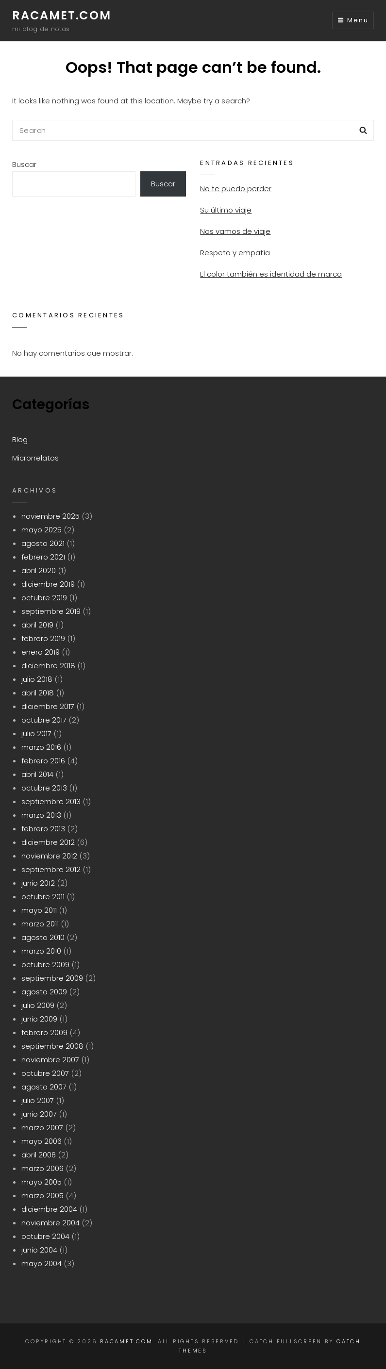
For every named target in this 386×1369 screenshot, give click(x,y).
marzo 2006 (42, 1168)
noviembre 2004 (50, 1223)
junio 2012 (38, 883)
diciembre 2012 (48, 842)
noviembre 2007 (50, 1060)
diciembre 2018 (48, 665)
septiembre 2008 (52, 1046)
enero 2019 (40, 652)
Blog (20, 439)
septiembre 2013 (51, 801)
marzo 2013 (41, 815)
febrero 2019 (43, 638)
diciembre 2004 (49, 1209)
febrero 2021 (43, 557)
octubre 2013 (44, 788)
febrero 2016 (43, 761)
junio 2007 (39, 1114)
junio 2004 (39, 1250)
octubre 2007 (45, 1073)
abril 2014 (37, 774)
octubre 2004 (45, 1236)
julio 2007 (37, 1100)
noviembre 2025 (50, 516)
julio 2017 (36, 733)
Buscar (24, 164)
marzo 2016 (41, 747)
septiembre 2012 (51, 869)
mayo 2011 (39, 910)
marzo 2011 (40, 924)
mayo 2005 (41, 1182)
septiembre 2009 (52, 978)
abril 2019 (37, 625)
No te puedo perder (235, 188)
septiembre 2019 (51, 611)
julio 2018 (36, 679)
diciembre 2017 (47, 706)
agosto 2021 (43, 543)
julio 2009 (37, 1005)
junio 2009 (39, 1019)
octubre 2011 (43, 896)
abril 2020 (38, 570)
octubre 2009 (45, 964)
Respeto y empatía (235, 252)
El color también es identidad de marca (271, 274)
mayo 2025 (41, 530)
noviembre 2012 (49, 856)
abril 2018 (37, 693)
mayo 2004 (41, 1263)
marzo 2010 (41, 951)
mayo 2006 (41, 1141)
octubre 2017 (44, 720)
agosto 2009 (44, 992)
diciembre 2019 (48, 584)
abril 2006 (38, 1155)
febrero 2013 (43, 829)
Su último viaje (226, 210)
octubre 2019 (44, 598)
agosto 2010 (43, 937)
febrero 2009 (44, 1032)
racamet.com (61, 15)
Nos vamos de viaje (235, 231)
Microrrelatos (35, 458)
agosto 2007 (44, 1087)
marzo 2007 (42, 1127)
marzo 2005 (42, 1195)
